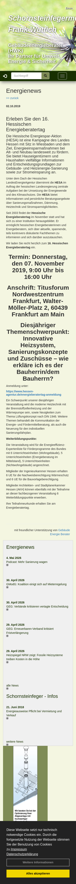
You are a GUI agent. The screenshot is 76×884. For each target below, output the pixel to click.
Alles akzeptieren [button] (38, 873)
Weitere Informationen (38, 862)
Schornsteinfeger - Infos (32, 696)
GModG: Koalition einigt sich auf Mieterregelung (36, 584)
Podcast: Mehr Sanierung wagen (26, 562)
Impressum (19, 849)
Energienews (20, 547)
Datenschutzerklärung (22, 854)
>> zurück (12, 98)
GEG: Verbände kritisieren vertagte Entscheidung (37, 606)
